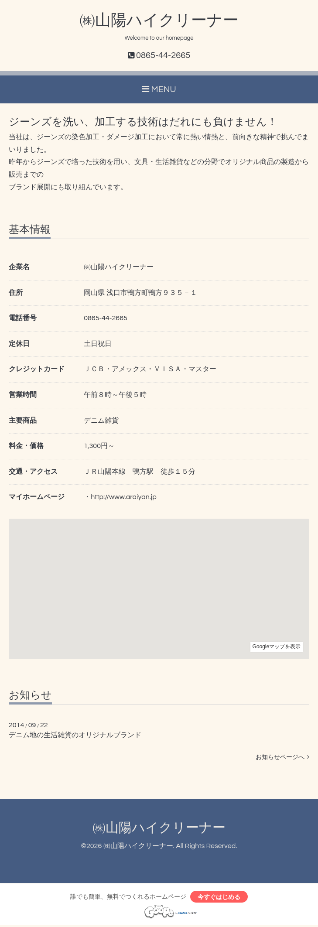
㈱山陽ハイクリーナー (159, 20)
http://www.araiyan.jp (124, 496)
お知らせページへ (282, 757)
